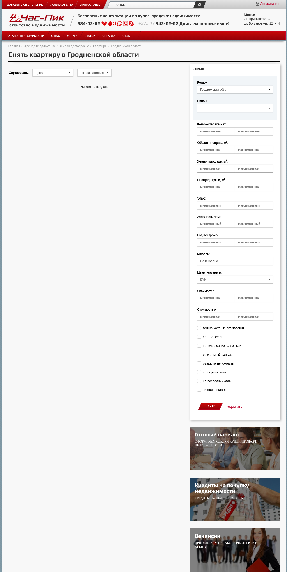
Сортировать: (19, 73)
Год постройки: (208, 235)
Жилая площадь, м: (212, 161)
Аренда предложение (40, 46)
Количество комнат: (211, 124)
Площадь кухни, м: (211, 180)
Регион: (202, 82)
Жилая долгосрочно (74, 46)
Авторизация (269, 3)
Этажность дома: (209, 217)
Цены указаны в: (209, 272)
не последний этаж (217, 381)
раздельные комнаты (218, 363)
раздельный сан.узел (218, 354)
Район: (202, 101)
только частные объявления (224, 328)
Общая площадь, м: (212, 143)
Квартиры (100, 46)
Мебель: (203, 254)
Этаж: (201, 198)
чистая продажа (215, 390)
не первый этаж (214, 372)
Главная (14, 46)
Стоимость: (205, 291)
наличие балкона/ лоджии (222, 345)
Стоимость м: (207, 309)
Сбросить (234, 407)
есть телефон (213, 337)
